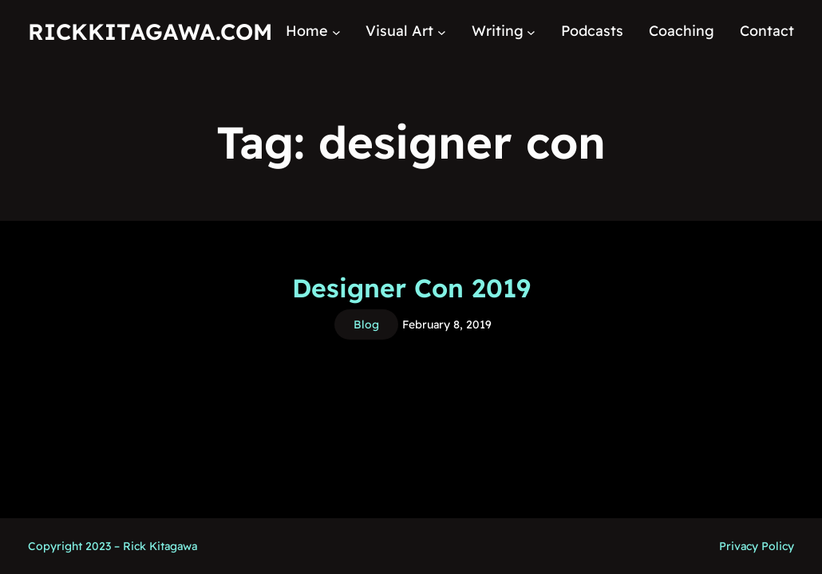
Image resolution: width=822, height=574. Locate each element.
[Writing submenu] (531, 31)
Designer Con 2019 (411, 288)
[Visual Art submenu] (441, 31)
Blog (366, 324)
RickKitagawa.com (150, 31)
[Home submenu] (336, 31)
